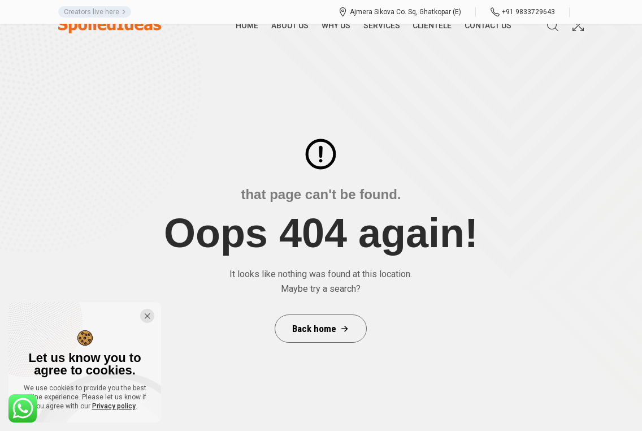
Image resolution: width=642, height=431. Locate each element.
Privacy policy (114, 406)
